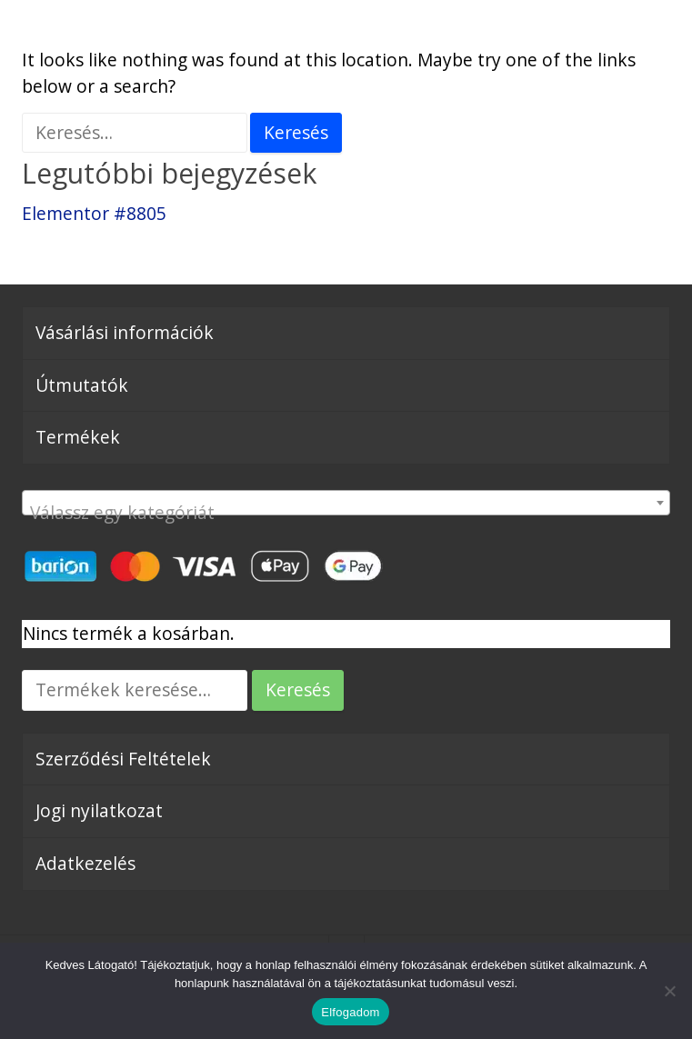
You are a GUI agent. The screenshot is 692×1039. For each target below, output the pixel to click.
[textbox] (346, 512)
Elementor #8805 (94, 213)
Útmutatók (81, 385)
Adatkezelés (85, 863)
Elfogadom (350, 1012)
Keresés (298, 689)
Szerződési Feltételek (123, 758)
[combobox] (346, 502)
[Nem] (669, 991)
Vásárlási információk (124, 332)
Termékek (77, 437)
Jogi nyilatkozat (99, 810)
